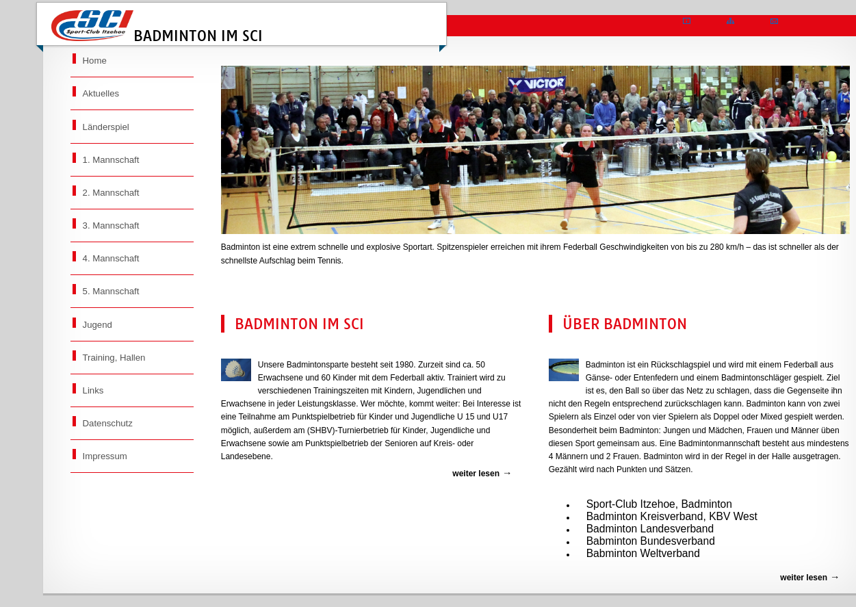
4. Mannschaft (111, 258)
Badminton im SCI (157, 27)
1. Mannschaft (111, 160)
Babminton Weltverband (643, 553)
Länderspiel (106, 127)
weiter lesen (476, 473)
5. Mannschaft (111, 291)
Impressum (105, 456)
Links (93, 390)
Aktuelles (101, 93)
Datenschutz (108, 423)
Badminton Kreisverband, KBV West (671, 516)
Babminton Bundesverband (650, 541)
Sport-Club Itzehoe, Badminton (659, 504)
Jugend (97, 325)
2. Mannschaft (111, 193)
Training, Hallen (114, 357)
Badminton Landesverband (650, 528)
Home (95, 60)
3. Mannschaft (111, 225)
